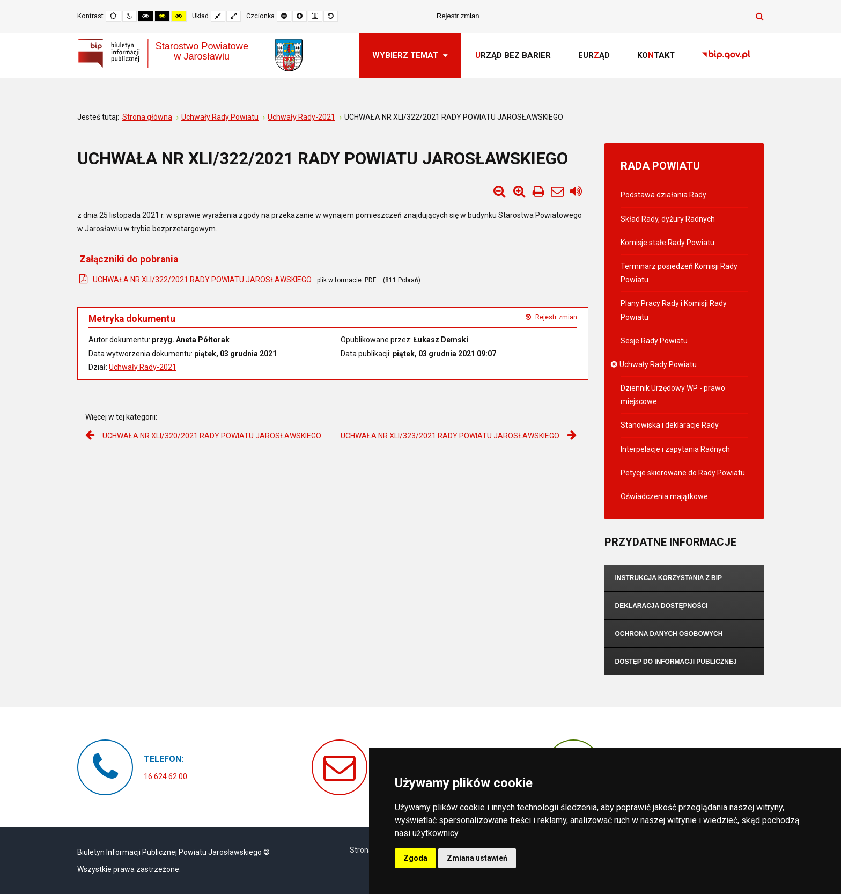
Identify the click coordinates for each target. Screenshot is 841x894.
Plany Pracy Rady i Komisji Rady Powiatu (674, 310)
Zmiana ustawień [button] (477, 858)
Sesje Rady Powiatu (654, 340)
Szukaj (760, 16)
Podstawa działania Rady (663, 194)
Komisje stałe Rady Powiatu (667, 242)
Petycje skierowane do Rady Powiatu (683, 472)
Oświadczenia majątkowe (664, 496)
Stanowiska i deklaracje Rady (670, 425)
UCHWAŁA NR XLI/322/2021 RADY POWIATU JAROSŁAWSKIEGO (202, 279)
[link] (726, 56)
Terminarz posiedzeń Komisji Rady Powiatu (679, 273)
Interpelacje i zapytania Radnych (675, 449)
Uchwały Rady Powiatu (659, 364)
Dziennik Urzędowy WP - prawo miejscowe (673, 395)
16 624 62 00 (165, 776)
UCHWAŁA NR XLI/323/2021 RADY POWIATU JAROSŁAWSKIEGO (450, 435)
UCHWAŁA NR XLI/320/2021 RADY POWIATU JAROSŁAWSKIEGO (211, 435)
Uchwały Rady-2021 (142, 367)
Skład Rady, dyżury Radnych (668, 219)
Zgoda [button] (415, 858)
